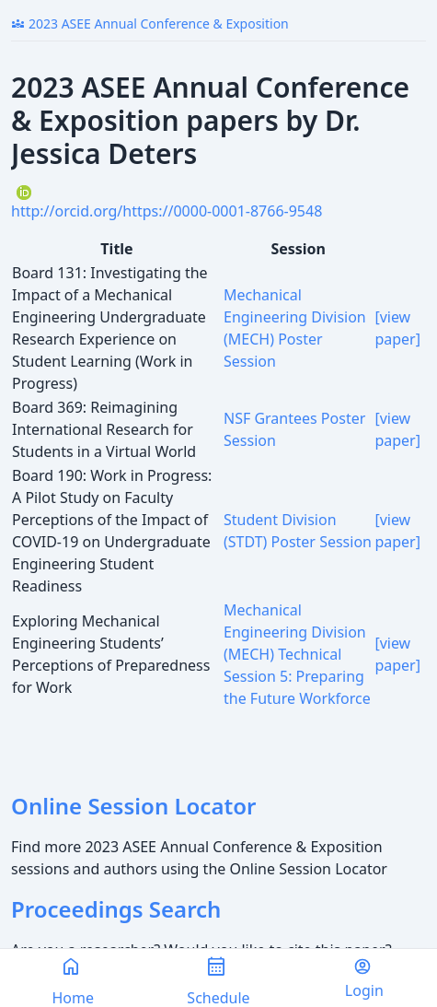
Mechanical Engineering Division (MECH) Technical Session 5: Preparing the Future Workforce (297, 654)
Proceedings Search (116, 909)
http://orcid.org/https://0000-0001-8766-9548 (166, 211)
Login (364, 979)
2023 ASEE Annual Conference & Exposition (150, 24)
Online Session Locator (133, 805)
